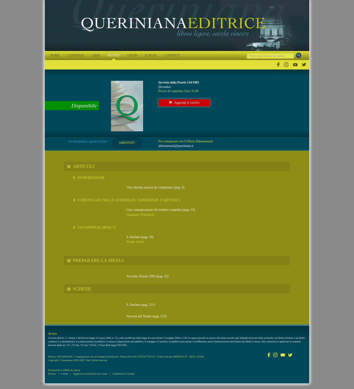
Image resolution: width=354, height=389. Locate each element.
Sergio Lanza (135, 241)
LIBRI (96, 55)
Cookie (64, 373)
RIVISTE (114, 55)
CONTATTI (172, 55)
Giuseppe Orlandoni (140, 214)
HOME (55, 55)
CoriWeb (65, 370)
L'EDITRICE (75, 55)
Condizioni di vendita (124, 373)
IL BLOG (151, 55)
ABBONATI (127, 142)
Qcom (77, 370)
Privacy (52, 373)
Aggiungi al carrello (184, 102)
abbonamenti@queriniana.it (176, 146)
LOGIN (132, 55)
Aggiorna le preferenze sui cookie (90, 373)
